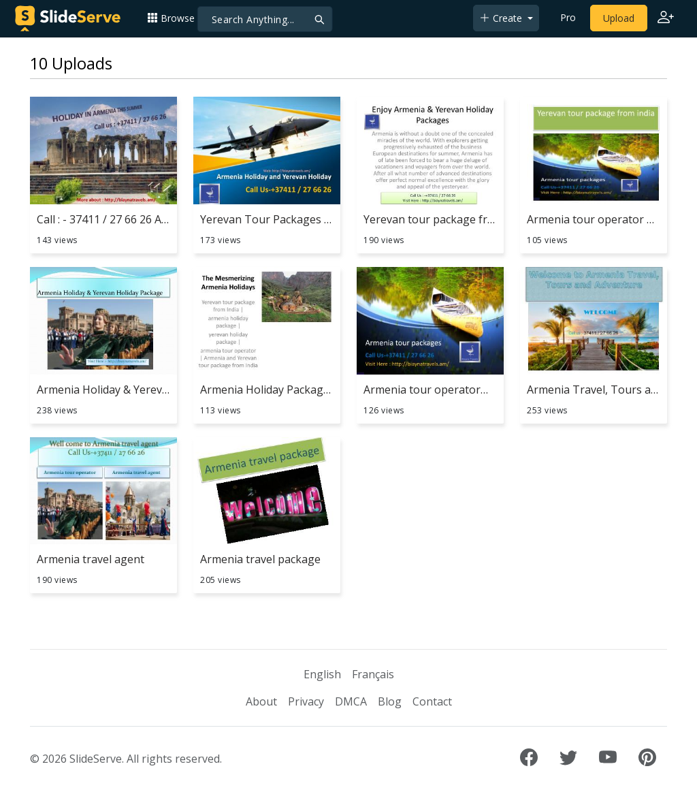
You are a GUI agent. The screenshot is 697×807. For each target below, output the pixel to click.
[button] (176, 18)
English (322, 674)
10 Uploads (71, 63)
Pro (568, 17)
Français (373, 674)
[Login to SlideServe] (665, 18)
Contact (432, 701)
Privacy (306, 701)
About (261, 701)
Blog (390, 701)
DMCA (351, 701)
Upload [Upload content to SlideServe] (618, 18)
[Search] (265, 19)
